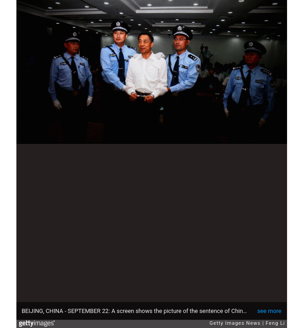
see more (269, 311)
